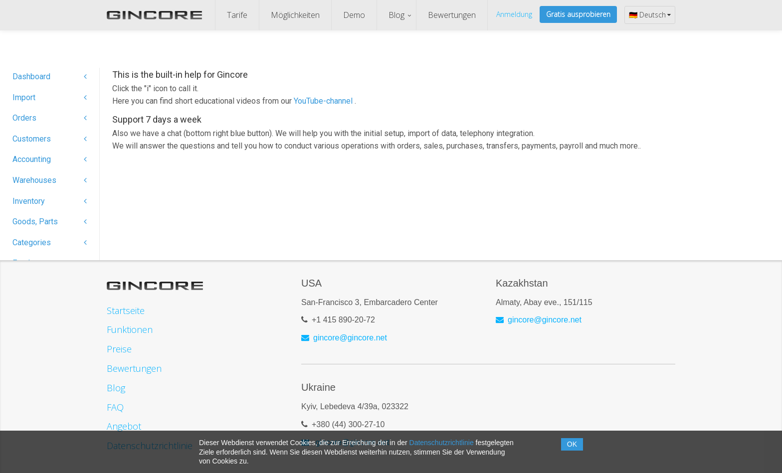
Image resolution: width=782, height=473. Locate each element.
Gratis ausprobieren (578, 14)
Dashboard (49, 76)
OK (572, 444)
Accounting (49, 159)
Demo (354, 14)
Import (49, 97)
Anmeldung (514, 14)
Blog (396, 14)
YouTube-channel (324, 101)
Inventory (49, 201)
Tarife (237, 14)
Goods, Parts (49, 221)
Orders (49, 118)
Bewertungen (452, 14)
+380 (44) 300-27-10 (348, 424)
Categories (49, 242)
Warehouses (49, 180)
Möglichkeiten (295, 14)
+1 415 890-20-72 (343, 319)
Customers (49, 139)
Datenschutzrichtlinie (441, 443)
